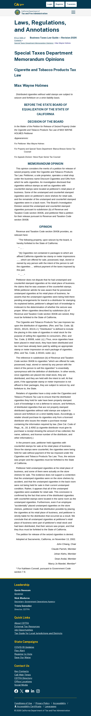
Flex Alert (19, 650)
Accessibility (59, 703)
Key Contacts (21, 671)
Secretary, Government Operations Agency (34, 601)
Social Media (21, 685)
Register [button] (59, 4)
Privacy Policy (42, 703)
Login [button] (49, 4)
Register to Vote (23, 654)
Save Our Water (22, 657)
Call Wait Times (22, 674)
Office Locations (23, 681)
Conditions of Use (23, 703)
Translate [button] (71, 4)
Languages (50, 706)
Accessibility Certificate (27, 706)
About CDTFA (21, 623)
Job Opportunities (23, 630)
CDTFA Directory (23, 678)
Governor (18, 594)
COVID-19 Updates (24, 647)
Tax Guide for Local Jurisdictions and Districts (38, 633)
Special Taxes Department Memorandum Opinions (34, 43)
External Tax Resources (27, 626)
